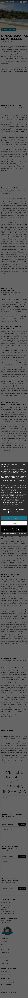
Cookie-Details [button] (5, 530)
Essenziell (7, 506)
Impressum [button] (23, 530)
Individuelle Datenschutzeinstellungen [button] (14, 526)
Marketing (20, 506)
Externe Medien (13, 509)
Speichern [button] (14, 520)
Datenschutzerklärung (13, 499)
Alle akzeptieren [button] (14, 515)
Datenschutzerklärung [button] (15, 530)
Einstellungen (5, 503)
